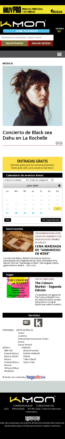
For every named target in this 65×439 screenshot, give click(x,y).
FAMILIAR (26, 347)
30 (33, 213)
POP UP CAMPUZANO (44, 279)
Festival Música (11, 353)
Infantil (26, 356)
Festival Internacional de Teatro (33, 338)
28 (16, 213)
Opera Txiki (28, 362)
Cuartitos (22, 335)
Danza (21, 341)
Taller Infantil (29, 359)
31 (41, 213)
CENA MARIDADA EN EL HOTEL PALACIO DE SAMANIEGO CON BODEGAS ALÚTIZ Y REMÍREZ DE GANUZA (48, 238)
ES (59, 31)
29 (24, 213)
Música (7, 359)
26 (57, 208)
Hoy (8, 220)
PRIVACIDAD (18, 408)
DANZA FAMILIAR (31, 353)
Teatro (21, 333)
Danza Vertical (25, 344)
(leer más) (31, 265)
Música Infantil (11, 356)
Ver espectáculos (51, 220)
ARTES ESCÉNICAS (24, 330)
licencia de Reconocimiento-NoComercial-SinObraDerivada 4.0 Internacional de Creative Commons (35, 424)
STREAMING (8, 330)
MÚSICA (6, 347)
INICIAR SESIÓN (41, 43)
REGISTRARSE (14, 43)
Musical (7, 365)
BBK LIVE (8, 350)
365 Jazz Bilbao (11, 368)
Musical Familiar (31, 350)
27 (7, 213)
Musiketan (9, 371)
